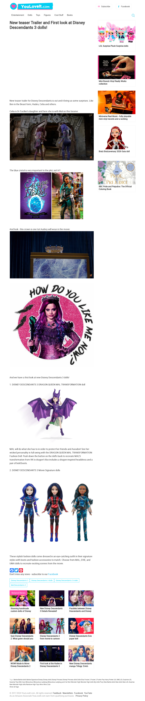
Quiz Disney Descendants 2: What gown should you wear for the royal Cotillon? (22, 637)
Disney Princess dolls (70, 680)
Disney (40, 680)
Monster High (75, 682)
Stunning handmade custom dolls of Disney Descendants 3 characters (22, 609)
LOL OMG (117, 680)
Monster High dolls (87, 682)
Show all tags (14, 687)
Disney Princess (57, 680)
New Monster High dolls (18, 684)
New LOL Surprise (128, 682)
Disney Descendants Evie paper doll (80, 637)
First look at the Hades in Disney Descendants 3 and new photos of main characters (51, 665)
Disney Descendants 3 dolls (42, 580)
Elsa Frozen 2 (85, 680)
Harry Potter (109, 680)
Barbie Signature (32, 680)
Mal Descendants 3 (18, 585)
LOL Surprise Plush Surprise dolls (113, 46)
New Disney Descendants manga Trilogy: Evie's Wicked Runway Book (80, 665)
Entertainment (17, 15)
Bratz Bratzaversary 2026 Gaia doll (114, 151)
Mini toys (22, 682)
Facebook (125, 6)
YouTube (88, 693)
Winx (41, 684)
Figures (47, 15)
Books (70, 15)
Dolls (30, 15)
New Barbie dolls (109, 682)
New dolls (119, 682)
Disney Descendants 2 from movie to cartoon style (50, 637)
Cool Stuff (58, 15)
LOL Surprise (124, 680)
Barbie (16, 680)
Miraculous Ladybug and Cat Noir (59, 682)
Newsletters (68, 693)
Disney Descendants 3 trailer (67, 580)
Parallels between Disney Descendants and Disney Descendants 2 (80, 609)
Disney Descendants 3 (19, 580)
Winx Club (46, 684)
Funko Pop (101, 680)
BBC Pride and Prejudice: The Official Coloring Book (115, 188)
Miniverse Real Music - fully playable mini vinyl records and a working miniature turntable (115, 117)
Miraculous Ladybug (40, 682)
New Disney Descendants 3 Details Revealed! (51, 609)
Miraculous (29, 682)
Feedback (57, 693)
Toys (38, 15)
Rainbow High (31, 684)
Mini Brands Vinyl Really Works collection (112, 82)
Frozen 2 (94, 680)
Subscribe (105, 6)
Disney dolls (47, 680)
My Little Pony (98, 682)
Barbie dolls (22, 680)
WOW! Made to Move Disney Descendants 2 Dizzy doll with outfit (20, 665)
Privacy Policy (82, 695)
